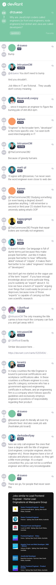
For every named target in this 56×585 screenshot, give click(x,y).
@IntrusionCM (15, 316)
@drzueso (13, 73)
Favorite (50, 33)
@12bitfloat (14, 340)
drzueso (16, 12)
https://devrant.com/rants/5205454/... (28, 353)
